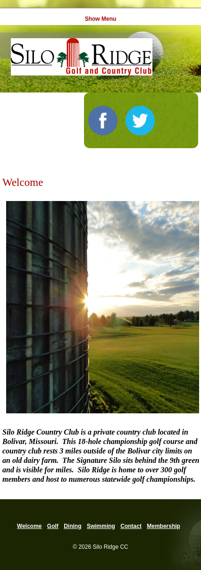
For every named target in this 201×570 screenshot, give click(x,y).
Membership (163, 526)
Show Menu (101, 19)
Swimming (101, 526)
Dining (72, 526)
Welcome (29, 526)
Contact (131, 526)
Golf (53, 526)
